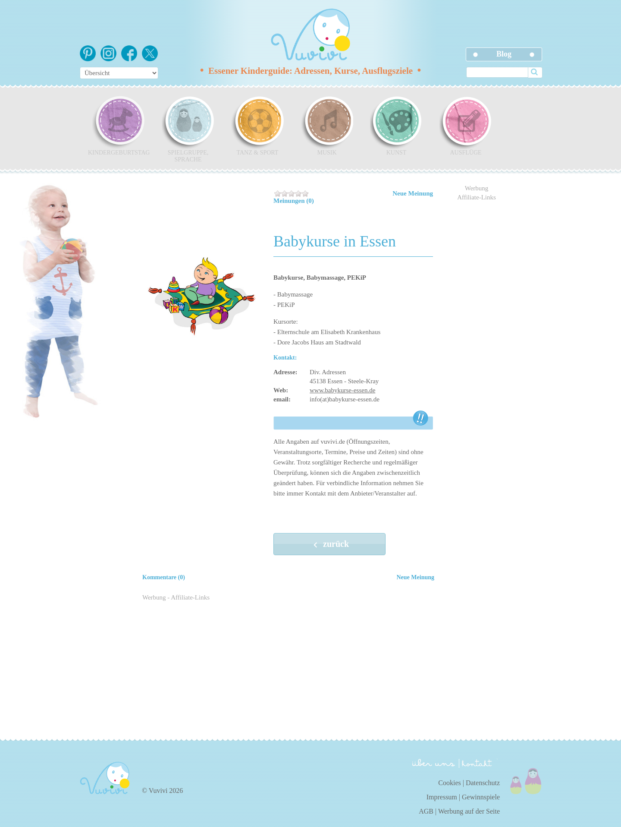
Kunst (396, 125)
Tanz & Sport (257, 125)
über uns (433, 763)
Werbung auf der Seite (469, 811)
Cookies (449, 782)
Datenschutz (483, 782)
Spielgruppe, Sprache (188, 129)
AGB (426, 811)
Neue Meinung (412, 193)
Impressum (442, 797)
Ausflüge (465, 125)
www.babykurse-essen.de (342, 390)
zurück (329, 544)
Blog (503, 54)
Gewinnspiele (481, 797)
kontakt (478, 763)
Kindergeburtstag (118, 125)
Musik (327, 125)
